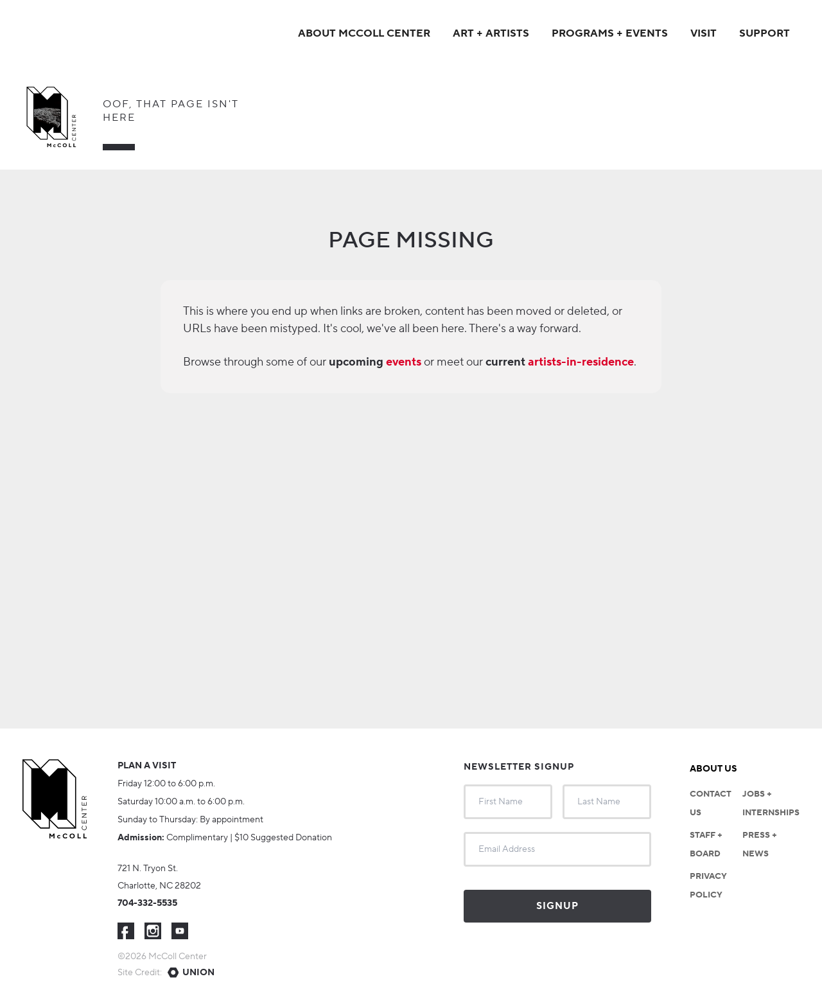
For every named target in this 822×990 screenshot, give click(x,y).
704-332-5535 (147, 903)
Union (198, 972)
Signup (557, 906)
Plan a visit (147, 766)
